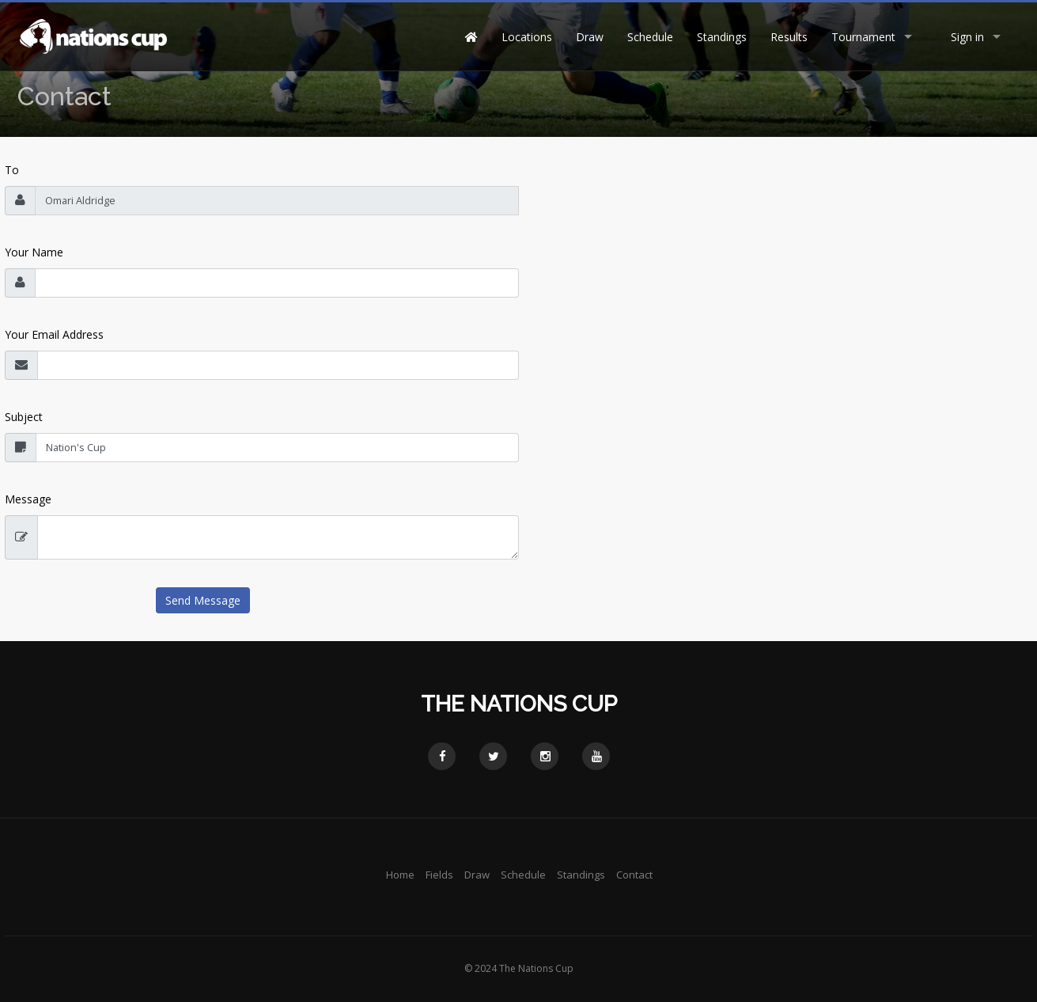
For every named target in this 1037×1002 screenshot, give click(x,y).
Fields (439, 874)
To (12, 169)
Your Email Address (54, 334)
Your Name (34, 252)
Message (28, 499)
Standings (722, 36)
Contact (634, 874)
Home (400, 874)
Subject (24, 416)
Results (789, 36)
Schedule (650, 36)
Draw (590, 36)
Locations (526, 36)
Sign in (967, 36)
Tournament (863, 36)
